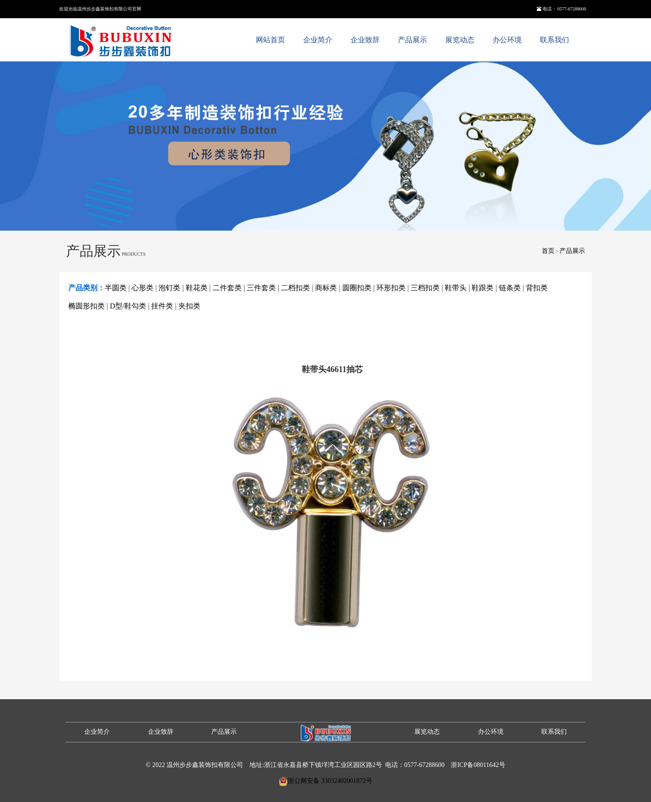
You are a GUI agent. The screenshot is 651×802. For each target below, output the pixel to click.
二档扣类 (295, 288)
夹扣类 (189, 306)
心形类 (142, 288)
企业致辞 (365, 40)
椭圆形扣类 (86, 306)
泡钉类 (169, 288)
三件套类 (261, 288)
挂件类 (162, 306)
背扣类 (537, 288)
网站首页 (270, 40)
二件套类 (227, 288)
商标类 (326, 288)
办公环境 (507, 40)
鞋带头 (456, 288)
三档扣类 (425, 288)
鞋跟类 (482, 288)
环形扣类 (391, 288)
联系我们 (554, 40)
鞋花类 (197, 288)
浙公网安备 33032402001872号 (330, 780)
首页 (548, 250)
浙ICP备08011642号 (478, 765)
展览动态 (459, 40)
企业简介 (317, 40)
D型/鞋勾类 (128, 306)
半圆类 (116, 288)
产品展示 (412, 40)
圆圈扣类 (356, 288)
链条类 (510, 288)
